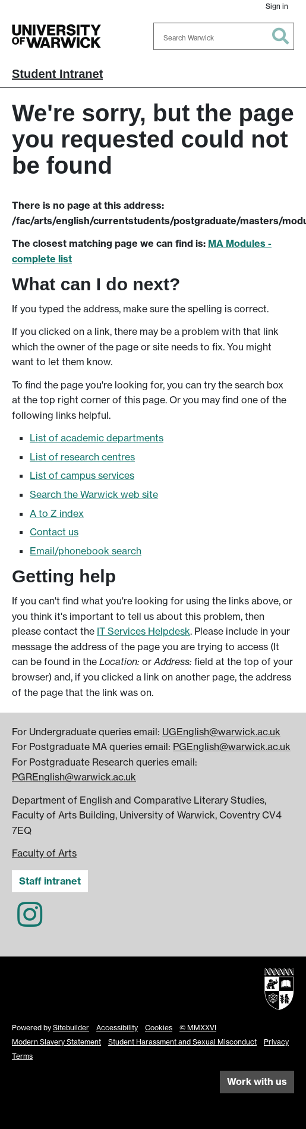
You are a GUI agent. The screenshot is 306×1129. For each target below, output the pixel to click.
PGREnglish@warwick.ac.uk (74, 777)
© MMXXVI (197, 1027)
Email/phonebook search (85, 551)
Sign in (277, 6)
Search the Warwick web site (94, 494)
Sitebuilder (71, 1027)
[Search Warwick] (224, 36)
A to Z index (57, 513)
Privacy (276, 1041)
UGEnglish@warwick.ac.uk (221, 732)
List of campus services (82, 475)
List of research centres (82, 457)
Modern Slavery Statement (56, 1041)
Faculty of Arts (44, 853)
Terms (22, 1056)
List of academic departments (96, 438)
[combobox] (224, 36)
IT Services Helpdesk (143, 631)
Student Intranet (57, 73)
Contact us (54, 532)
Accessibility (117, 1027)
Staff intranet (50, 881)
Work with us (257, 1081)
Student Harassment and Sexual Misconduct (182, 1041)
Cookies (158, 1027)
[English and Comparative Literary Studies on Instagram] (30, 921)
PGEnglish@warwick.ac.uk (232, 746)
